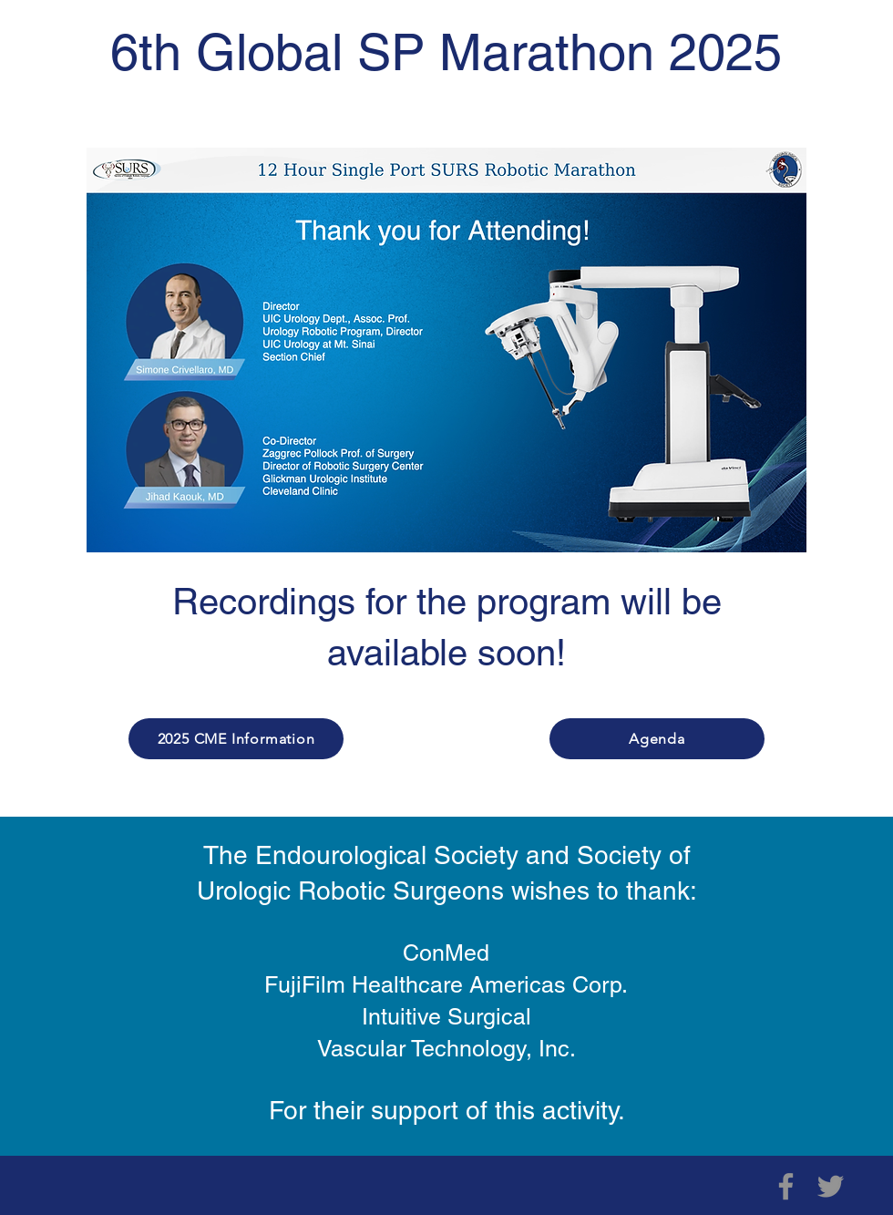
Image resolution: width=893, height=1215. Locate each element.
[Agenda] (657, 738)
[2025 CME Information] (236, 738)
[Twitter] (830, 1186)
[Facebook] (786, 1186)
